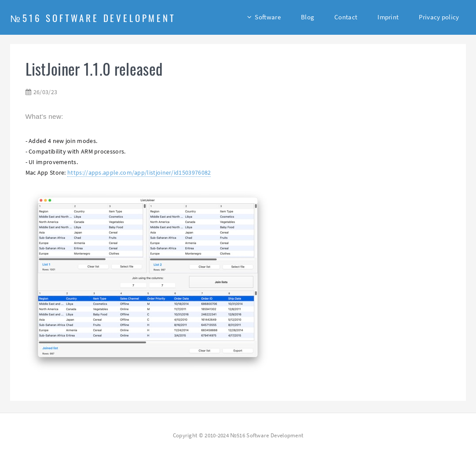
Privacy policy (439, 17)
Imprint (388, 17)
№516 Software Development (93, 18)
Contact (345, 17)
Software (267, 17)
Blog (307, 17)
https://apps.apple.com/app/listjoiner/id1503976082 (139, 172)
